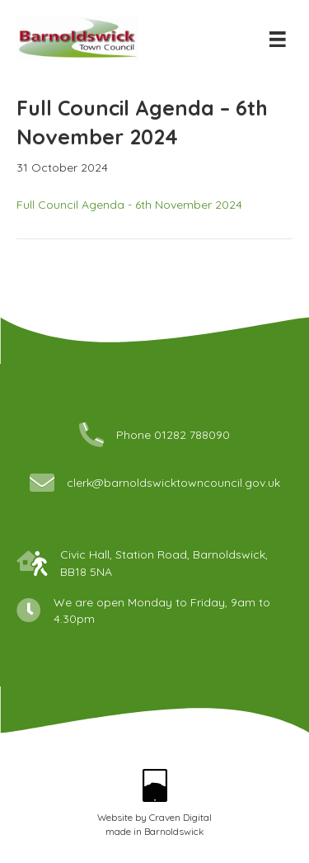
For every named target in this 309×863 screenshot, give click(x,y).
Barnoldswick (174, 831)
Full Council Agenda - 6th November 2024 (129, 204)
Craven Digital (180, 817)
